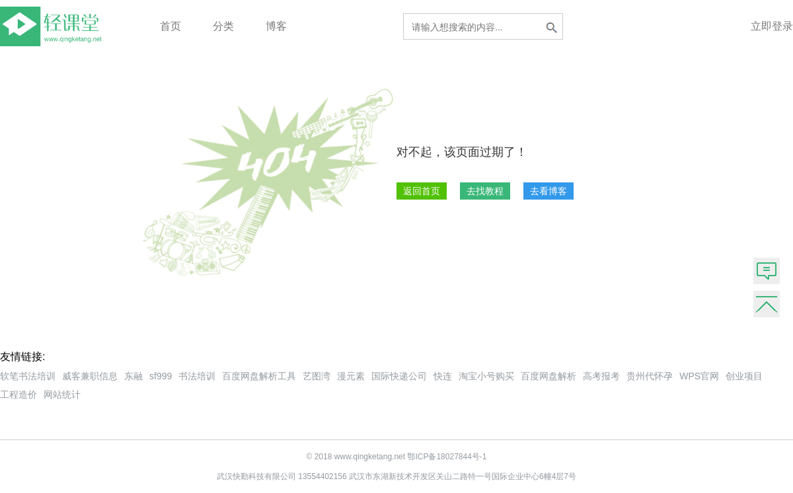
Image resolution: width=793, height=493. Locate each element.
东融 (133, 376)
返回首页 (421, 191)
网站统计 (62, 394)
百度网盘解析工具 (259, 376)
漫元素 (351, 376)
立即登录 (772, 26)
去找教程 (485, 191)
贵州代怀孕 (649, 376)
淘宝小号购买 (486, 376)
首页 (170, 26)
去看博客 (548, 191)
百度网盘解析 (548, 376)
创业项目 (744, 376)
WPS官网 (699, 376)
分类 (223, 26)
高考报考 (601, 376)
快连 (443, 376)
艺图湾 (316, 376)
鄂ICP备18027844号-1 (446, 456)
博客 (276, 26)
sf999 (160, 376)
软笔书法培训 (28, 376)
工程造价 (18, 394)
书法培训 (196, 376)
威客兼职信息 (90, 376)
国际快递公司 (399, 376)
